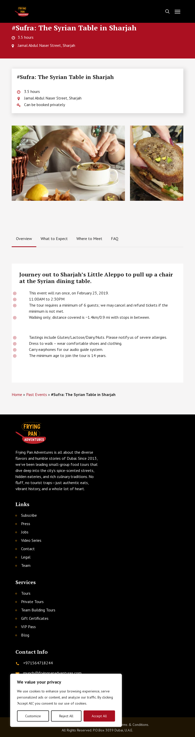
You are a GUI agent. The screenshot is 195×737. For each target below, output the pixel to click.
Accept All (99, 716)
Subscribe (29, 515)
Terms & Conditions (133, 724)
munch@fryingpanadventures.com (52, 673)
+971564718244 (38, 663)
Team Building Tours (38, 609)
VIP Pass (28, 626)
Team (25, 565)
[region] (66, 700)
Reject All (66, 716)
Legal (25, 557)
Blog (25, 635)
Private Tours (32, 601)
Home (17, 394)
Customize (33, 716)
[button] (177, 11)
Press (25, 523)
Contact (28, 548)
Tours (25, 593)
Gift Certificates (34, 618)
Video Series (31, 540)
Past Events (36, 394)
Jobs (24, 531)
